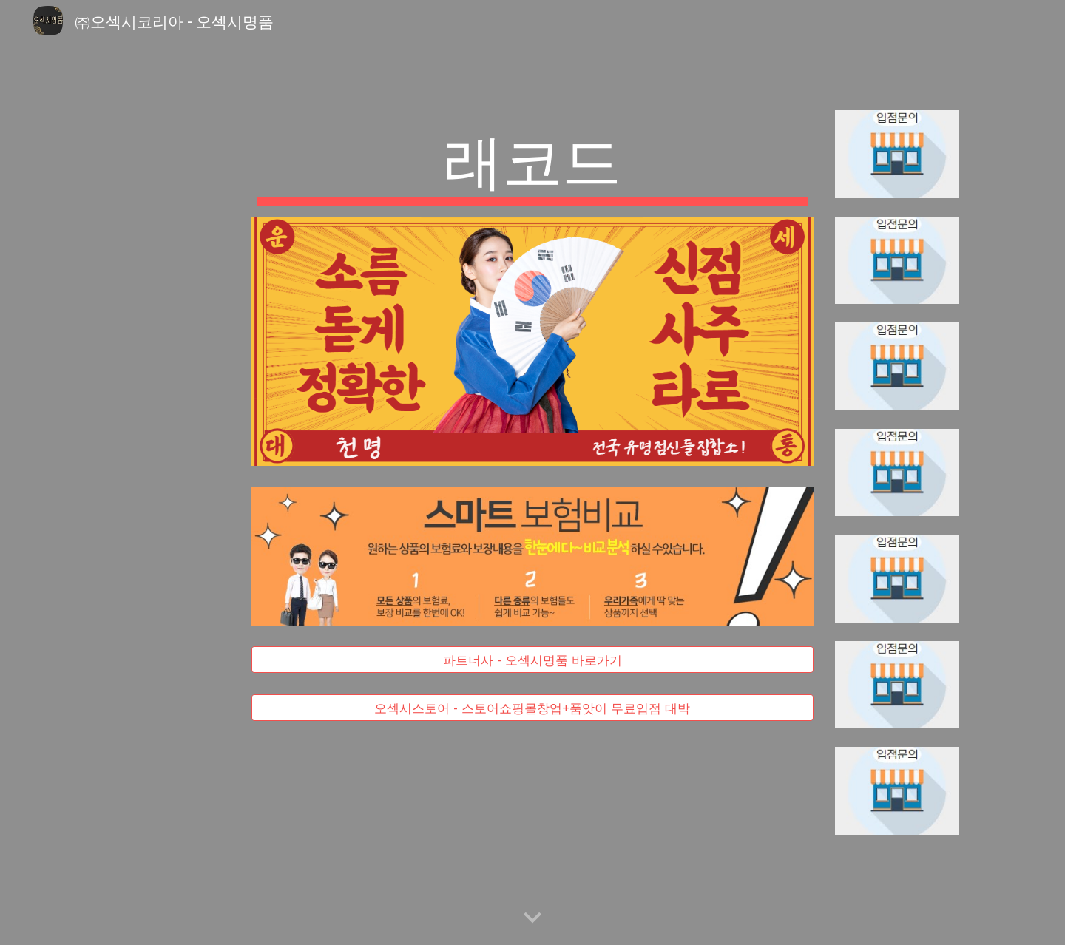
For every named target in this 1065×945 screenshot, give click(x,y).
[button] (532, 918)
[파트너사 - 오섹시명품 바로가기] (532, 660)
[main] (532, 163)
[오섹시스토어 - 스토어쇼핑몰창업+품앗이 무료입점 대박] (532, 707)
